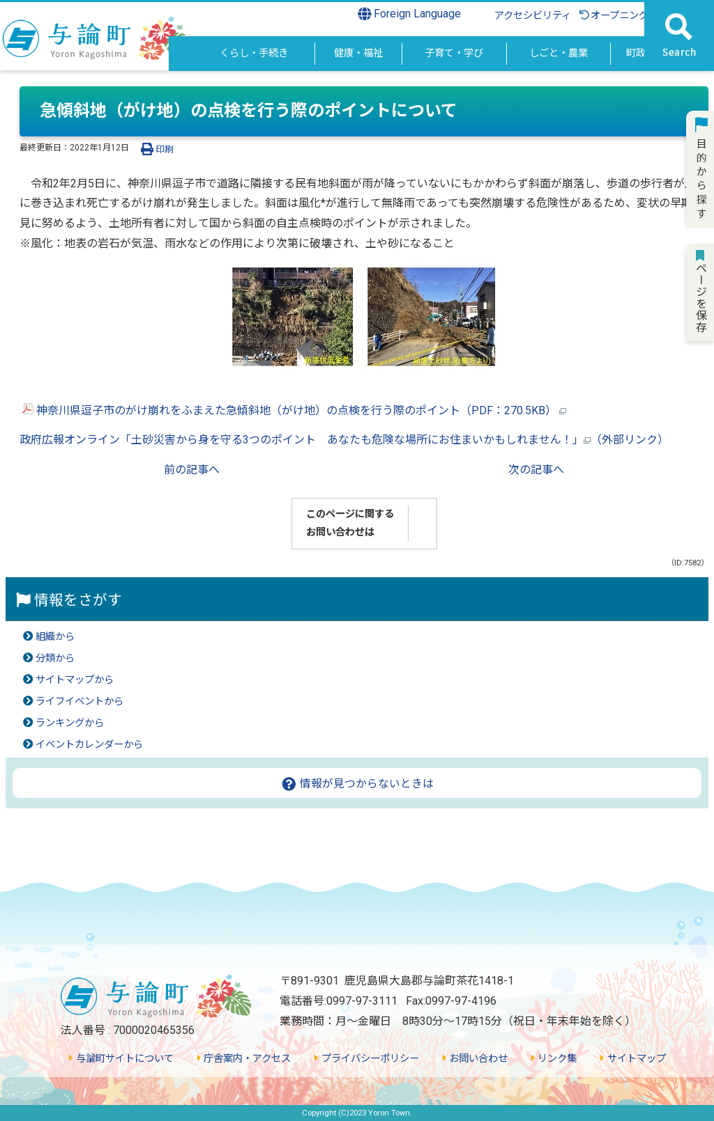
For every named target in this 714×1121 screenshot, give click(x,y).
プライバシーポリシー (366, 1059)
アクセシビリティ (532, 16)
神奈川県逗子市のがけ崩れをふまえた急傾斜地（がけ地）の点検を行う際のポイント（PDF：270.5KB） (294, 410)
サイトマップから (75, 680)
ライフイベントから (79, 701)
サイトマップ (632, 1059)
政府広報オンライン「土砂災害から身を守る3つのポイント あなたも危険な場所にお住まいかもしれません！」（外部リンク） (344, 439)
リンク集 (554, 1059)
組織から (55, 637)
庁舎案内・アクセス (244, 1059)
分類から (55, 658)
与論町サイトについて (121, 1059)
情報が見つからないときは (357, 783)
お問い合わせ (475, 1059)
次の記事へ (536, 469)
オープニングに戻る (628, 16)
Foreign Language (410, 14)
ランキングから (70, 723)
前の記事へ (192, 469)
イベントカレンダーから (89, 745)
